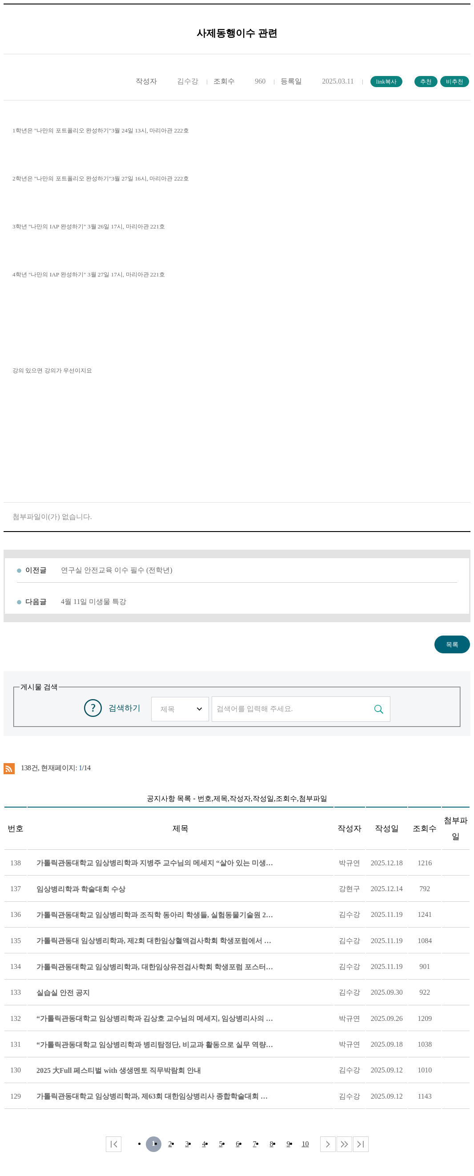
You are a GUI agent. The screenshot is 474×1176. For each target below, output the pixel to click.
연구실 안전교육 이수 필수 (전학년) (117, 570)
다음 (344, 1144)
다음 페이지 (328, 1144)
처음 (113, 1144)
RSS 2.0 (9, 768)
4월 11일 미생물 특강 (93, 601)
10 (305, 1144)
